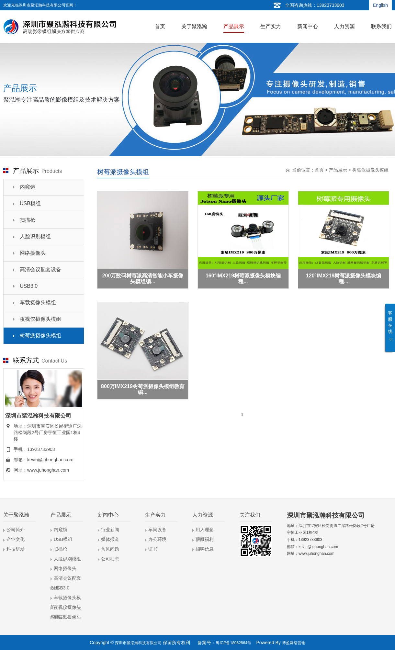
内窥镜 (27, 187)
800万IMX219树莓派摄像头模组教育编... (143, 389)
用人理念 (205, 529)
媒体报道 (110, 539)
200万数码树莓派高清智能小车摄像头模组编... (143, 278)
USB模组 (30, 203)
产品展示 (338, 170)
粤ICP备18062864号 (233, 643)
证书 (152, 549)
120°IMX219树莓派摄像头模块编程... (343, 278)
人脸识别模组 (35, 236)
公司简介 (15, 529)
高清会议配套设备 (40, 269)
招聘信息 (205, 549)
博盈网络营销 (293, 643)
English (380, 5)
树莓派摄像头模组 (40, 335)
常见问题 (110, 549)
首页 (319, 170)
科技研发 (15, 549)
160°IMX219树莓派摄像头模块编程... (243, 278)
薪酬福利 (205, 539)
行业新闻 (110, 529)
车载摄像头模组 (38, 302)
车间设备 (157, 529)
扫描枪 (27, 220)
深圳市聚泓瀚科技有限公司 (138, 643)
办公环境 (157, 539)
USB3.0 (29, 286)
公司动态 (110, 558)
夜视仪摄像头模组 (40, 319)
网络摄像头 (33, 253)
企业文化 (15, 539)
